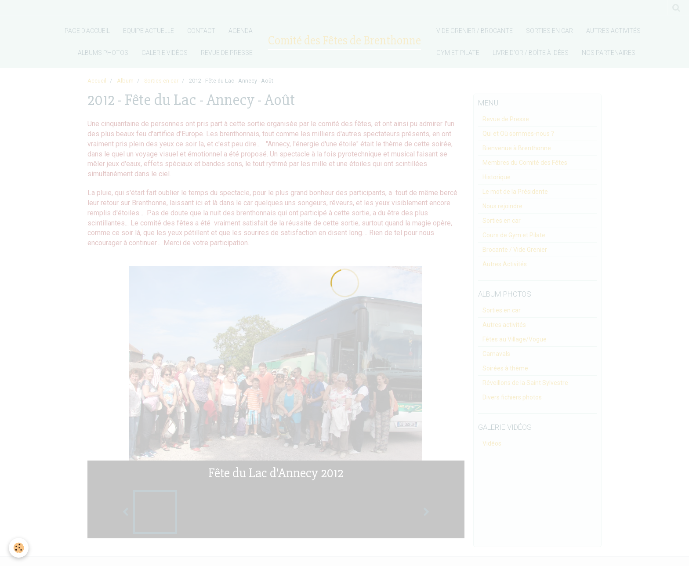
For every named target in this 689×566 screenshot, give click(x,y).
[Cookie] (19, 548)
